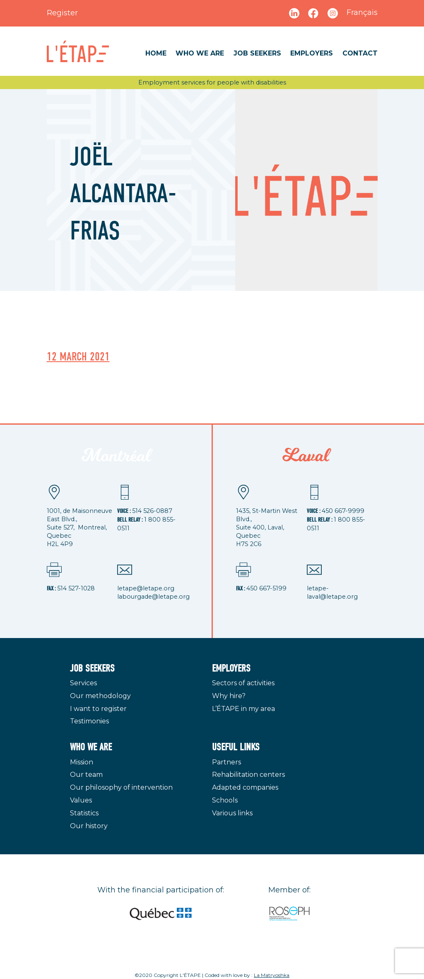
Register (62, 12)
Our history (89, 826)
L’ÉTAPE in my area (243, 709)
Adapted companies (245, 787)
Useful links (236, 747)
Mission (81, 762)
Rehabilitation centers (248, 774)
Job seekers (257, 53)
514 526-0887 (152, 511)
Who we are (200, 53)
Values (81, 800)
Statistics (84, 813)
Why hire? (229, 696)
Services (83, 683)
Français (362, 12)
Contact (360, 53)
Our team (86, 774)
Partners (226, 762)
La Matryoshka (271, 975)
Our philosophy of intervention (121, 787)
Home (155, 53)
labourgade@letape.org (153, 596)
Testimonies (89, 721)
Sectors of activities (243, 683)
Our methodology (100, 696)
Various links (232, 813)
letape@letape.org (145, 588)
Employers (311, 53)
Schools (225, 800)
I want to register (98, 709)
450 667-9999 (343, 511)
